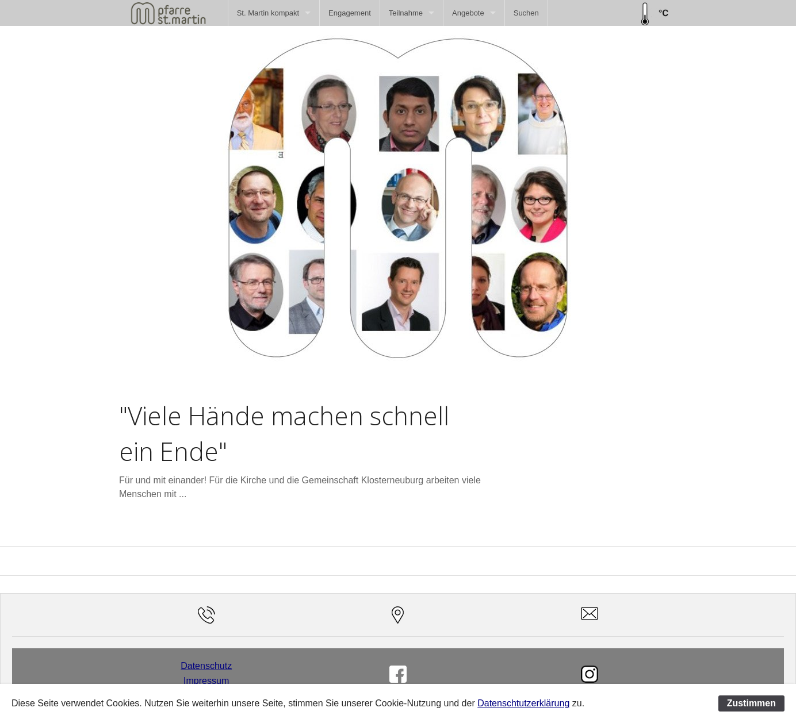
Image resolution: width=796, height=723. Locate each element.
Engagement (349, 13)
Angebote (468, 13)
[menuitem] (273, 13)
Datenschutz (206, 666)
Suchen (526, 13)
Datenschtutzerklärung (523, 703)
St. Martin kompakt (268, 13)
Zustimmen (751, 703)
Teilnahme (406, 13)
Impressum (206, 681)
